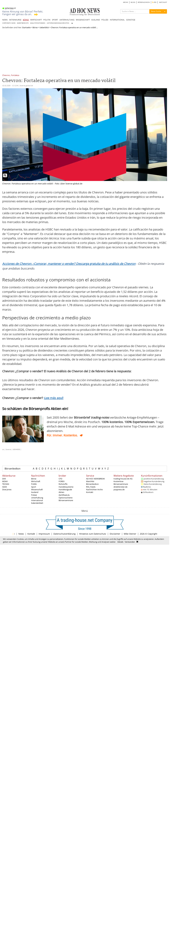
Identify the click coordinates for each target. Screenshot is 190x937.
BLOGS (133, 2)
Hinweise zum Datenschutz (92, 533)
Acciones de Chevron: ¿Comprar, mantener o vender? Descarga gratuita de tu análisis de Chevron (69, 264)
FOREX (62, 481)
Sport (33, 486)
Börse (35, 27)
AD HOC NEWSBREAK (95, 478)
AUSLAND (95, 19)
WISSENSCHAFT (83, 19)
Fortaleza (15, 75)
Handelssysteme (66, 486)
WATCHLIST (163, 2)
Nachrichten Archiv (94, 489)
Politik (34, 484)
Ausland (34, 492)
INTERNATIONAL (117, 19)
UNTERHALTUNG (66, 19)
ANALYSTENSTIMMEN (37, 23)
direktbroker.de (120, 486)
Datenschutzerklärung (64, 533)
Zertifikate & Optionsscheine (65, 496)
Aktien (61, 492)
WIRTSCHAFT (36, 19)
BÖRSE (26, 19)
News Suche (156, 11)
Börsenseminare (66, 500)
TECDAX (5, 484)
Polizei (34, 495)
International (37, 500)
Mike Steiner (130, 533)
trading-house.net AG (123, 478)
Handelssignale (65, 489)
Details (120, 542)
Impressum (44, 533)
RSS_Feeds (90, 486)
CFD (60, 478)
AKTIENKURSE (15, 19)
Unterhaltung (37, 497)
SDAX (4, 486)
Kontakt (89, 492)
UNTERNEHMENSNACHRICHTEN (58, 23)
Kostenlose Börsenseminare (121, 482)
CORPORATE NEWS (8, 23)
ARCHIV (125, 2)
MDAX (5, 481)
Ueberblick (44, 27)
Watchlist (90, 481)
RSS (154, 2)
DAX (4, 478)
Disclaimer (115, 533)
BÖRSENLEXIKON (144, 2)
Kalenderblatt (37, 503)
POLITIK (46, 19)
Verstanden (130, 542)
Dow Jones (6, 489)
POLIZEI (104, 19)
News (21, 533)
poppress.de (119, 489)
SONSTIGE (130, 19)
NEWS (5, 19)
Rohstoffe (63, 484)
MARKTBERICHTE (23, 23)
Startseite (26, 27)
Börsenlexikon (12, 468)
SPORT (55, 19)
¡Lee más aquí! (53, 398)
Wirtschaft (35, 481)
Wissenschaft (37, 489)
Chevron (6, 75)
